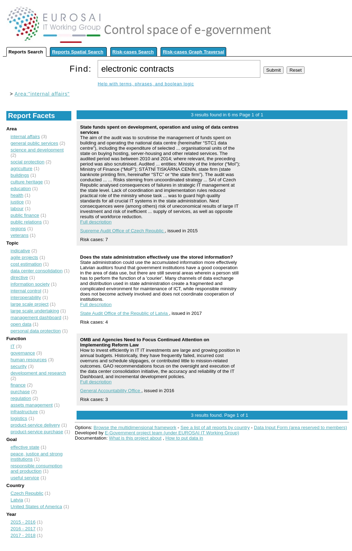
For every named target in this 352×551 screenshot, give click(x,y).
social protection (27, 161)
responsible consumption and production (36, 468)
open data (21, 324)
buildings (20, 175)
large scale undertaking (35, 310)
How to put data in (184, 438)
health (17, 195)
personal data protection (36, 330)
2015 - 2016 (23, 522)
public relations (26, 222)
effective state (25, 447)
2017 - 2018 (23, 535)
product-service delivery (35, 425)
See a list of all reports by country (215, 427)
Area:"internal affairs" (42, 94)
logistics (19, 418)
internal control (26, 290)
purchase (20, 391)
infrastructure (24, 411)
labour (17, 208)
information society (30, 284)
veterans (19, 235)
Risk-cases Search (133, 51)
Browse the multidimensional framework (134, 427)
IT (13, 346)
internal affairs (25, 136)
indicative (20, 250)
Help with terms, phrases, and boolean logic (146, 84)
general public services (34, 143)
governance (23, 353)
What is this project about (135, 438)
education (21, 188)
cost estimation (26, 264)
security (19, 366)
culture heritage (27, 181)
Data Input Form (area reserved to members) (300, 427)
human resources (29, 359)
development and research (38, 373)
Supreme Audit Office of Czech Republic (122, 230)
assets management (32, 405)
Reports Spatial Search (77, 51)
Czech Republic (27, 493)
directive (19, 277)
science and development (37, 150)
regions (18, 228)
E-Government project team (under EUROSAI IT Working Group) (172, 432)
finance (18, 385)
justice (17, 202)
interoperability (26, 297)
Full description (96, 222)
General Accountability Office (111, 390)
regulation (21, 398)
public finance (25, 215)
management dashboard (36, 317)
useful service (25, 477)
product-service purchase (37, 431)
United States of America (36, 506)
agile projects (24, 257)
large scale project (29, 304)
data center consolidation (37, 270)
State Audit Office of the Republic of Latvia (124, 313)
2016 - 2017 (23, 528)
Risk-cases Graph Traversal (193, 51)
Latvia (17, 500)
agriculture (21, 168)
